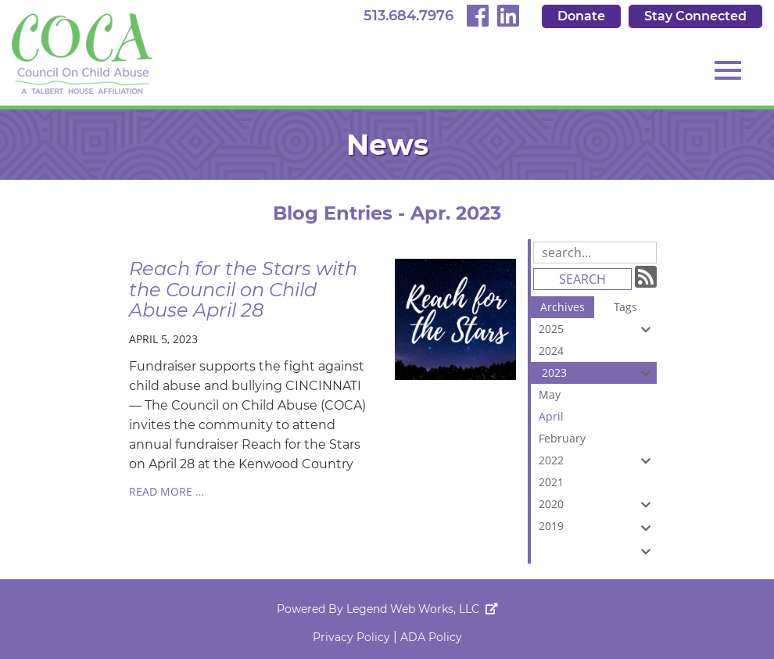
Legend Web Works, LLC (422, 609)
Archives (562, 306)
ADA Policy (431, 637)
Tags (625, 306)
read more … (166, 491)
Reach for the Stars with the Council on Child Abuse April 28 (243, 289)
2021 (598, 484)
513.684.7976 (408, 15)
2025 (598, 329)
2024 (598, 352)
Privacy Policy (351, 637)
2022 (598, 460)
